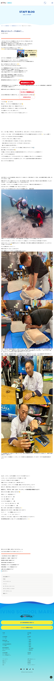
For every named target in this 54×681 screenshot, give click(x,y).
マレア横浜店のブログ (12, 567)
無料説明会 (48, 3)
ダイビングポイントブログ (8, 588)
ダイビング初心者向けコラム (6, 655)
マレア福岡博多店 (6, 25)
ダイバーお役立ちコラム (6, 654)
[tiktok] (30, 669)
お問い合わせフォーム (31, 659)
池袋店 (30, 639)
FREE (4, 579)
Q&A (3, 664)
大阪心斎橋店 (31, 648)
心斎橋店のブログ (9, 569)
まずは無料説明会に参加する (27, 622)
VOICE (40, 653)
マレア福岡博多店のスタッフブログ (15, 25)
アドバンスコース (7, 581)
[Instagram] (24, 669)
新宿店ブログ (16, 564)
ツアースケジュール (7, 591)
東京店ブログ (11, 562)
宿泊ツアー (5, 593)
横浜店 (30, 644)
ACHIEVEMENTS (14, 644)
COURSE (14, 637)
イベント (5, 583)
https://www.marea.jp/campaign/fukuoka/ (11, 65)
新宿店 (30, 641)
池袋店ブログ (11, 560)
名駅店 (30, 646)
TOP (2, 25)
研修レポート (4, 660)
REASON (14, 641)
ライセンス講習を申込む (27, 627)
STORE (40, 633)
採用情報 (29, 662)
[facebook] (27, 669)
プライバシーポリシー (31, 664)
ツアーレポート (5, 659)
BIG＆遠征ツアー (6, 576)
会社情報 (29, 660)
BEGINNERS (14, 649)
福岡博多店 (31, 649)
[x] (33, 669)
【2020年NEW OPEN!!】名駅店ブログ (9, 555)
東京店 (30, 643)
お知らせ (4, 662)
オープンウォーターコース (8, 586)
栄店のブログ (14, 558)
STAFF (40, 637)
